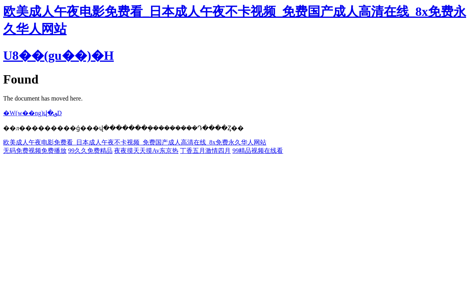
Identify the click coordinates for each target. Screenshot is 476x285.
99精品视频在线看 (257, 150)
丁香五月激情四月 (205, 150)
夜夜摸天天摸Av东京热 (146, 150)
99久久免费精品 (90, 150)
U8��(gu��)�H (58, 55)
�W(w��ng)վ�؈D (32, 113)
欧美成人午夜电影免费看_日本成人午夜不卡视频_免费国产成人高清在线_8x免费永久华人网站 (134, 142)
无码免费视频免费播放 (35, 150)
